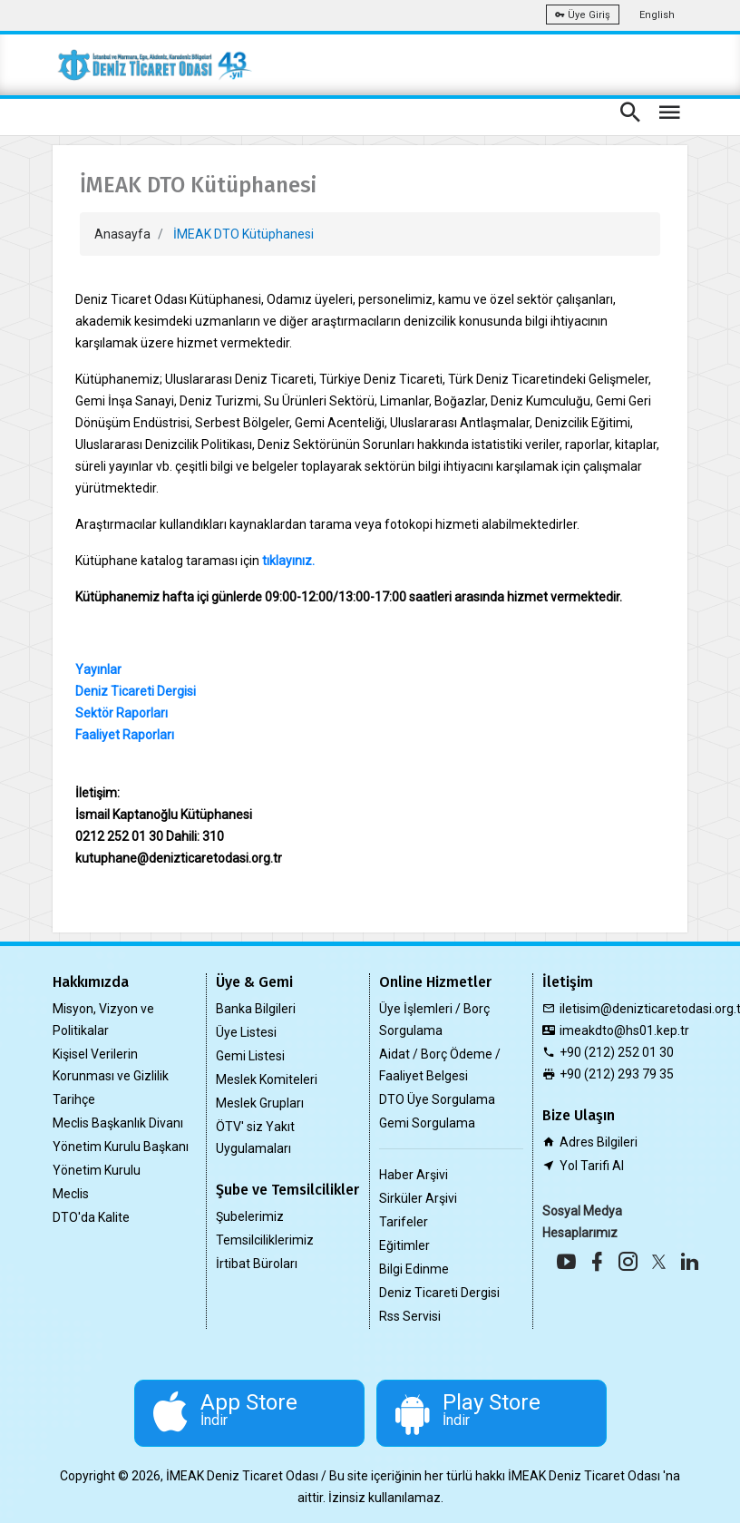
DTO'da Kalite (91, 1217)
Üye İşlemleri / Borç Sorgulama (434, 1019)
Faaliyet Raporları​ (124, 734)
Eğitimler (404, 1245)
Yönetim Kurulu (97, 1170)
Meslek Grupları (260, 1103)
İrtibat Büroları (256, 1263)
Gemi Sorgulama (427, 1123)
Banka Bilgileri (256, 1008)
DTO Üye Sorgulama (437, 1099)
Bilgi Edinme (414, 1269)
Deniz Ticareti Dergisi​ (135, 691)
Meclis (71, 1193)
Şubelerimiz (250, 1216)
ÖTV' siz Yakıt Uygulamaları (255, 1137)
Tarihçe (74, 1099)
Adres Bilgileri (599, 1142)
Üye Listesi (246, 1032)
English (657, 15)
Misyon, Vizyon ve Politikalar (103, 1019)
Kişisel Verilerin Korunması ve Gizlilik (111, 1065)
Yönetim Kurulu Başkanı (121, 1146)
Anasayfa (122, 234)
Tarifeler (403, 1222)
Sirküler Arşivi (418, 1198)
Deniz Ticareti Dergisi (439, 1292)
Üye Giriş (582, 15)
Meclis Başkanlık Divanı (118, 1123)
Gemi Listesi (250, 1056)
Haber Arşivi (413, 1174)
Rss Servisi (410, 1316)
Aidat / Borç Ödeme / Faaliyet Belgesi (440, 1065)
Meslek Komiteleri (266, 1079)
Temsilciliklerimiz (265, 1240)
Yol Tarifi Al (592, 1165)
